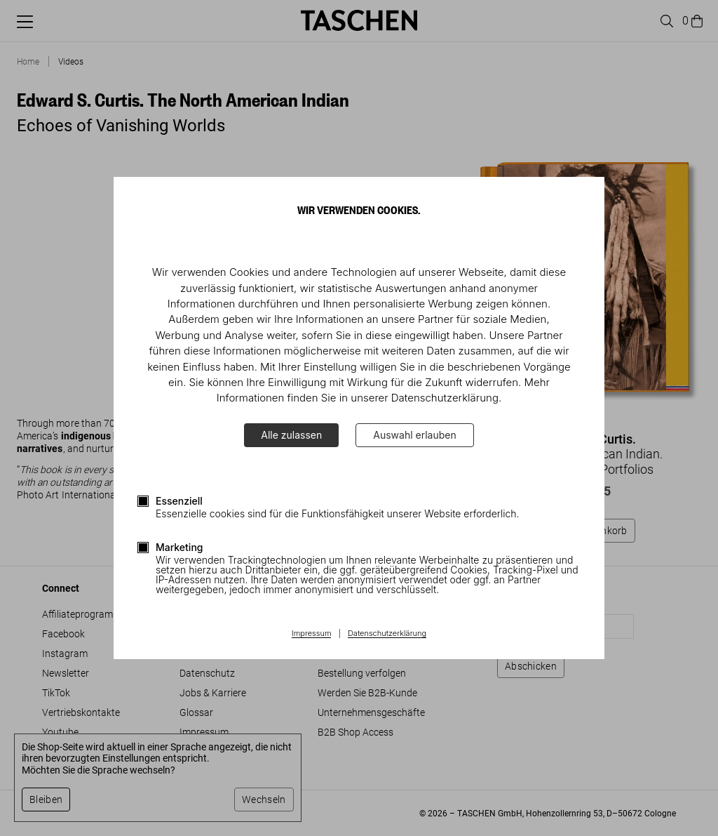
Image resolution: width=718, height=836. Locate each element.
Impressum (312, 634)
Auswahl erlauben (414, 435)
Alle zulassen (291, 435)
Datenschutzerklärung (387, 634)
